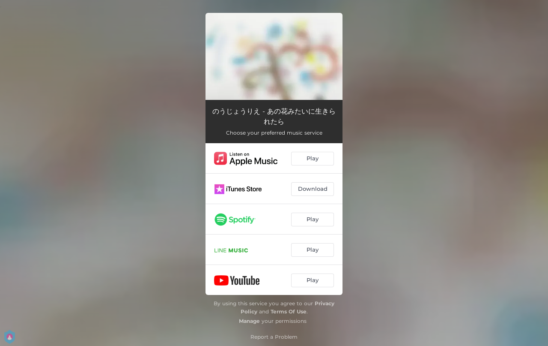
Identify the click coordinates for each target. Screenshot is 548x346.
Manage (249, 321)
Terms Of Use (289, 311)
